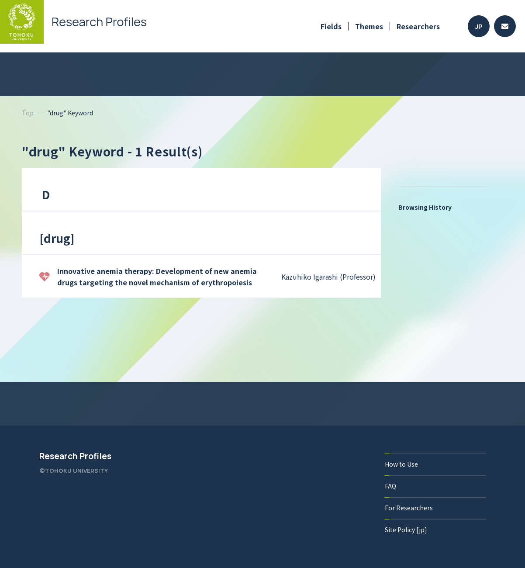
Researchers (418, 26)
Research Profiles (75, 456)
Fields (331, 26)
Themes (369, 26)
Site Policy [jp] (406, 529)
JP (479, 26)
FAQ (390, 485)
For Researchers (409, 507)
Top (28, 112)
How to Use (401, 464)
